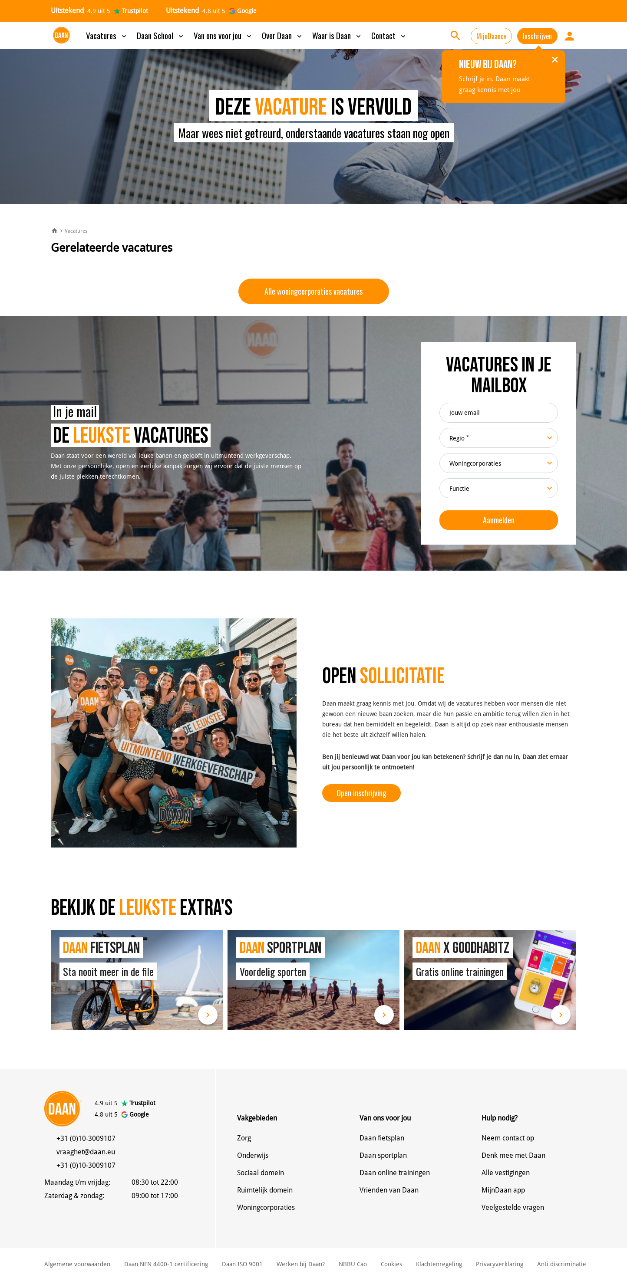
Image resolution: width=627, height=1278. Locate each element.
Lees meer (208, 1015)
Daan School (161, 35)
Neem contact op (508, 1138)
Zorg (244, 1138)
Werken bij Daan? (301, 1264)
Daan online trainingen (395, 1173)
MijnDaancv (491, 36)
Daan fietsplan (382, 1138)
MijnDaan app (503, 1190)
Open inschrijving (361, 792)
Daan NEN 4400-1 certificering (166, 1264)
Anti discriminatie (561, 1264)
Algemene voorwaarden (77, 1264)
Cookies (391, 1264)
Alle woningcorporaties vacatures (313, 291)
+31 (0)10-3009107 (86, 1138)
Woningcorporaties (266, 1207)
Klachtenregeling (439, 1264)
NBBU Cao (353, 1264)
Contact (389, 35)
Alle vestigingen (506, 1173)
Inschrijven (537, 36)
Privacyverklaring (499, 1264)
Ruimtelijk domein (265, 1190)
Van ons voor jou (223, 35)
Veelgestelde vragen (513, 1207)
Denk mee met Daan (513, 1155)
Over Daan (283, 35)
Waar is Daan (337, 35)
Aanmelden (499, 520)
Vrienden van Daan (389, 1190)
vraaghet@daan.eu (85, 1152)
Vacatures (107, 35)
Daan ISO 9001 (242, 1264)
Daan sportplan (383, 1155)
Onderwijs (252, 1155)
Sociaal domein (260, 1173)
